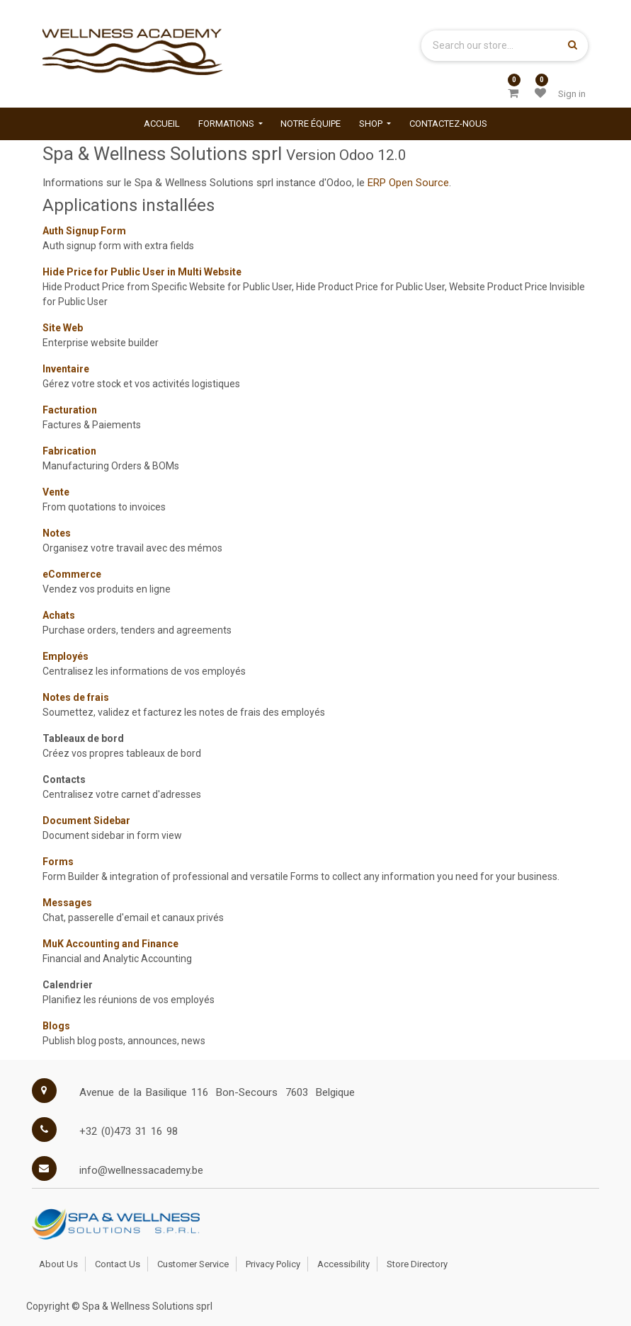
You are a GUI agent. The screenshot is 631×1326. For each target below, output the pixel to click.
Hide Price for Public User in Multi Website (141, 272)
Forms (58, 861)
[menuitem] (162, 123)
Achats (58, 615)
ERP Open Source (408, 182)
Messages (67, 902)
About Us (58, 1264)
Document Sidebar (86, 820)
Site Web (62, 327)
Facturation (69, 410)
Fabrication (69, 451)
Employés (65, 656)
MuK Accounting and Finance (110, 943)
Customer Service (193, 1264)
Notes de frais (75, 697)
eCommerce (71, 574)
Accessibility (343, 1264)
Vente (55, 492)
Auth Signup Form (84, 230)
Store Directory (417, 1264)
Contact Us (117, 1264)
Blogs (56, 1025)
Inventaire (65, 369)
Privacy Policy (273, 1264)
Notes (56, 533)
